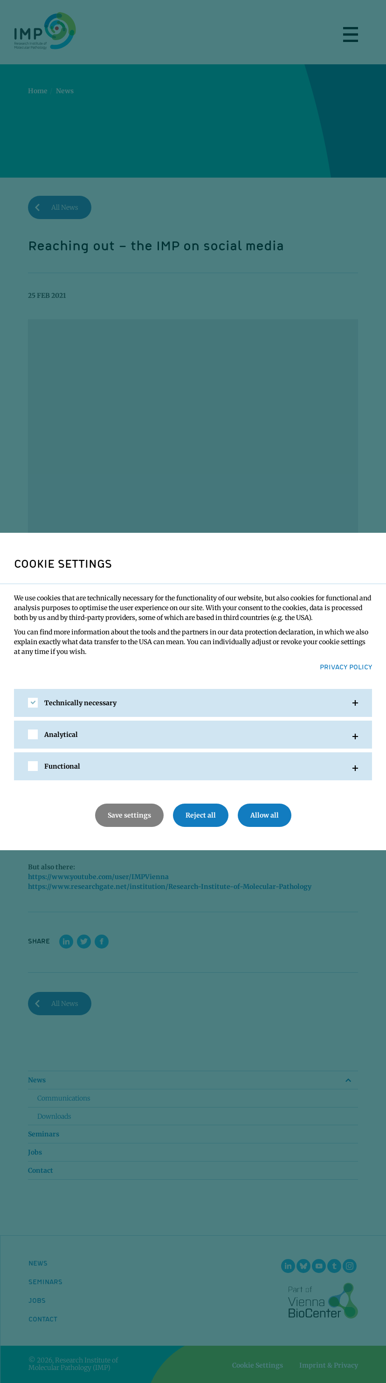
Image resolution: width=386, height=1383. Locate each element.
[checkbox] (33, 703)
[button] (193, 703)
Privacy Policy (346, 666)
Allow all (264, 815)
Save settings (129, 815)
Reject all (201, 815)
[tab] (193, 703)
